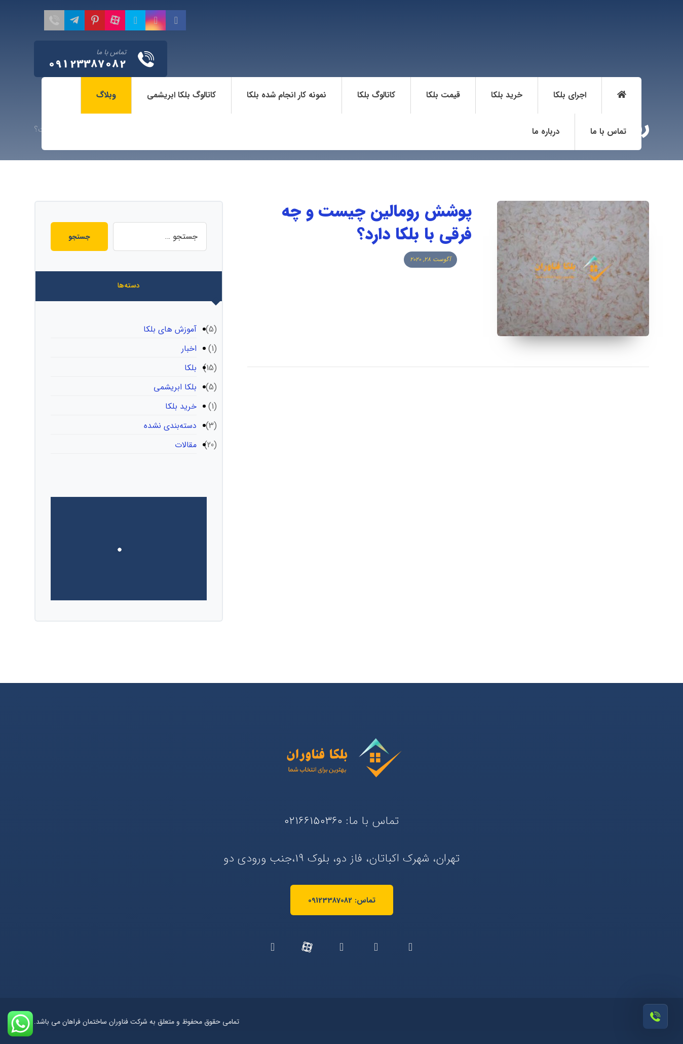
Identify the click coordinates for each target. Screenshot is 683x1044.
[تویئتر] (135, 20)
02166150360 (313, 821)
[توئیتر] (376, 947)
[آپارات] (115, 20)
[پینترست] (95, 20)
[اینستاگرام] (155, 20)
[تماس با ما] (54, 20)
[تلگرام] (74, 20)
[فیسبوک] (176, 20)
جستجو (79, 236)
